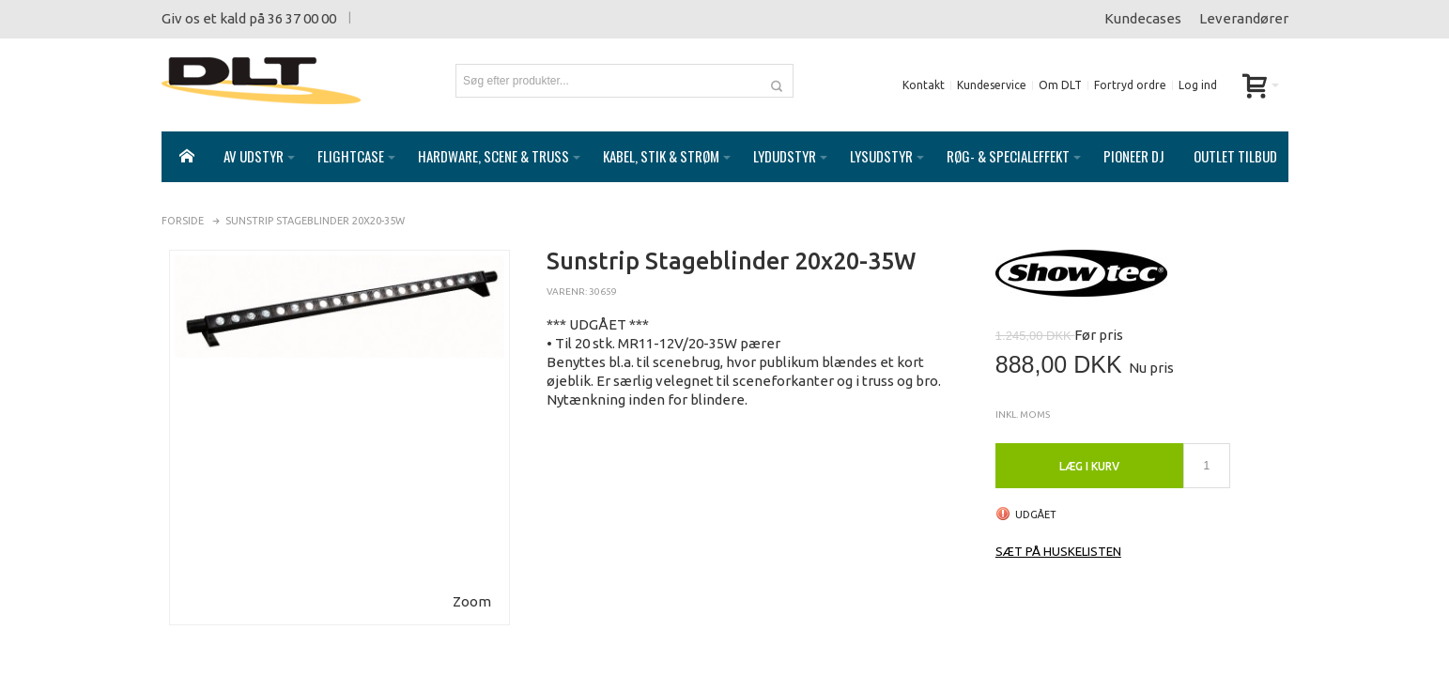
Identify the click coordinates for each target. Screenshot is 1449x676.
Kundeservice (991, 85)
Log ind (1198, 85)
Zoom (472, 583)
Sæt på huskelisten (1058, 532)
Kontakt (923, 85)
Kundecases (1142, 18)
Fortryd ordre (1130, 85)
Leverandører (1243, 18)
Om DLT (1060, 85)
